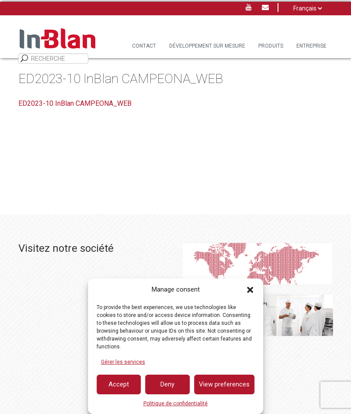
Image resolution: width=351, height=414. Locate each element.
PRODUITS (270, 46)
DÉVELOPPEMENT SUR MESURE (207, 46)
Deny (167, 384)
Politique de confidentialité (175, 403)
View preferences (224, 384)
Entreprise (311, 46)
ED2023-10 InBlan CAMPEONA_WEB (75, 103)
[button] (250, 289)
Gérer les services (123, 362)
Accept (118, 384)
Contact (144, 46)
